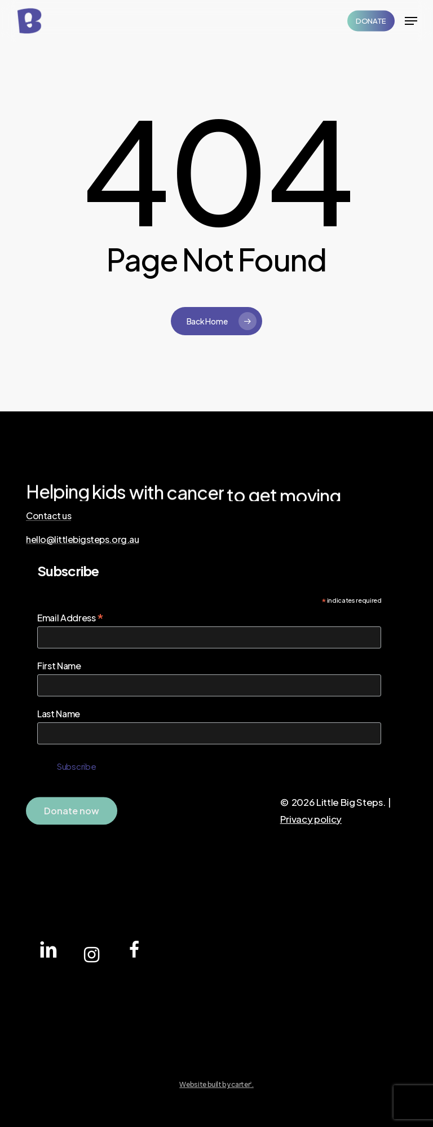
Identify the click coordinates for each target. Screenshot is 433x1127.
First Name (59, 666)
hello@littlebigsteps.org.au (82, 539)
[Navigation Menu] (411, 21)
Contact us (48, 516)
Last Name (58, 714)
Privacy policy (311, 819)
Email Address (70, 617)
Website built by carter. (216, 1084)
